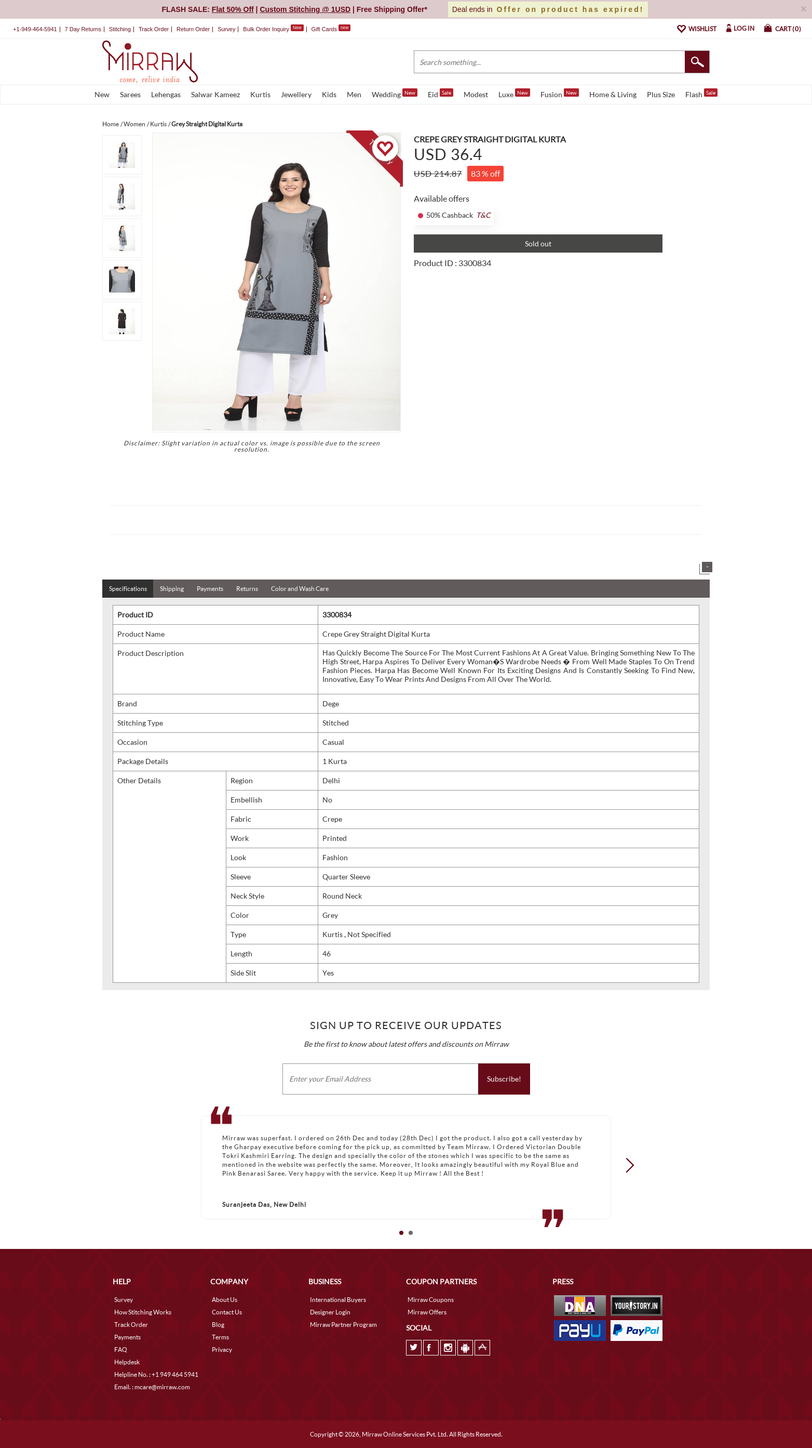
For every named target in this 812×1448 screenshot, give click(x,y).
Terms (220, 1337)
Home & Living (613, 94)
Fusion (559, 93)
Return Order (193, 29)
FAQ (120, 1349)
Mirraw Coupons (431, 1300)
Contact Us (227, 1312)
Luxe (514, 93)
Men (354, 94)
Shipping (172, 589)
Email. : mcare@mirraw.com (152, 1387)
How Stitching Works (142, 1312)
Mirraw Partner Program (343, 1324)
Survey (226, 29)
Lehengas (166, 94)
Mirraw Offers (427, 1312)
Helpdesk (127, 1362)
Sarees (130, 94)
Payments (210, 589)
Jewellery (296, 94)
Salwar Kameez (215, 94)
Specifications (128, 589)
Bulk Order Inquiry (266, 29)
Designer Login (330, 1312)
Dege (330, 703)
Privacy (222, 1349)
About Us (224, 1300)
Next (626, 1165)
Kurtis (260, 94)
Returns (247, 589)
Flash (701, 93)
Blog (218, 1324)
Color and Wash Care (300, 589)
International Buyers (338, 1300)
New (102, 94)
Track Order (154, 29)
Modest (476, 94)
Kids (329, 94)
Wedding (394, 93)
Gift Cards (330, 29)
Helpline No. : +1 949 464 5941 (156, 1374)
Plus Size (661, 94)
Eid (440, 93)
